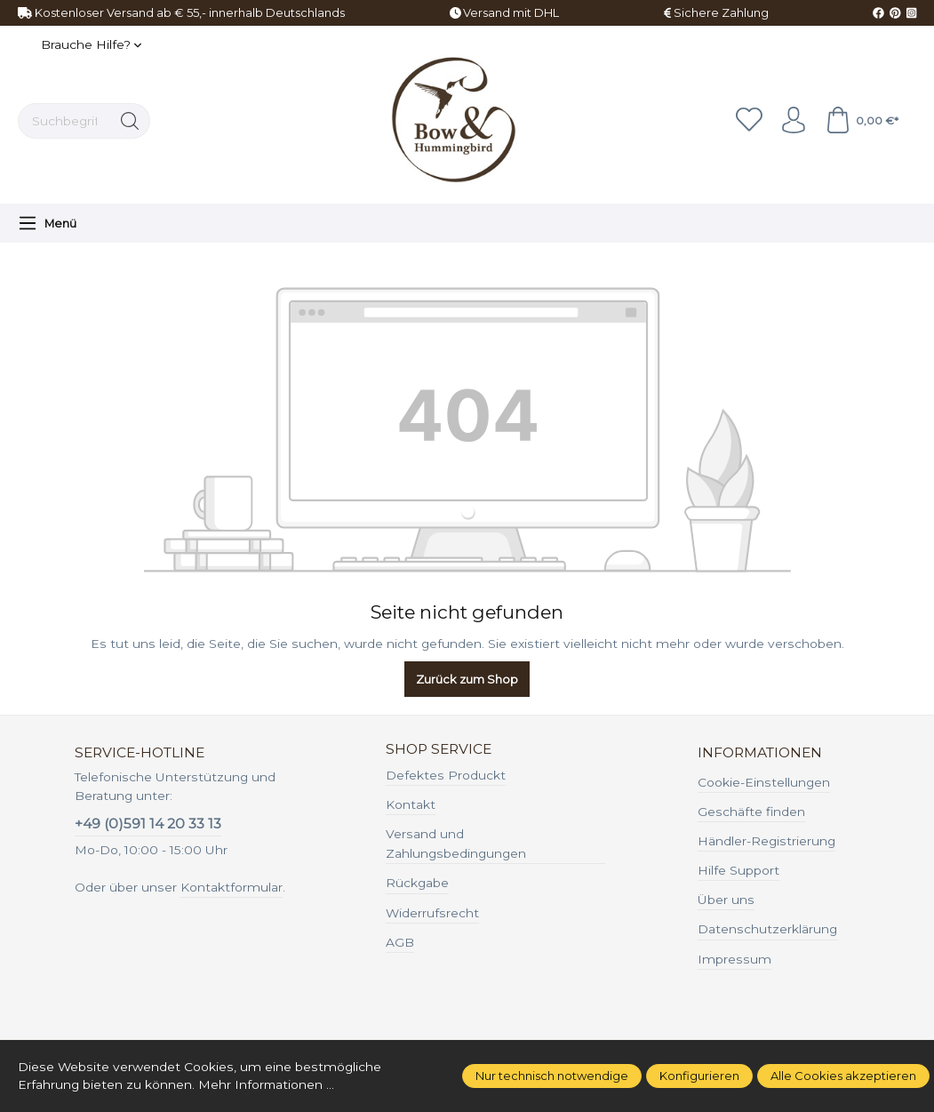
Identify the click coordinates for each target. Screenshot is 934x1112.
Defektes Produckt (446, 775)
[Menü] (47, 223)
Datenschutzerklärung (767, 929)
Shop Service (438, 749)
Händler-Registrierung (766, 841)
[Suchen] (130, 121)
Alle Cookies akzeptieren (843, 1075)
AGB (400, 942)
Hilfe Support (738, 870)
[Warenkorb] (861, 121)
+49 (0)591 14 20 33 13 (148, 823)
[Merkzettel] (749, 121)
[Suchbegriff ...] (64, 121)
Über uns (726, 899)
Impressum (734, 959)
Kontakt (410, 804)
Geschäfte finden (751, 811)
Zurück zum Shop (467, 679)
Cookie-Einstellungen (764, 782)
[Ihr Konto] (793, 121)
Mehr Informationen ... (267, 1084)
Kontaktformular (231, 887)
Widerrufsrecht (432, 913)
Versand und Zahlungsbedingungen (456, 843)
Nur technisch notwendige (551, 1075)
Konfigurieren (699, 1075)
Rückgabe (417, 883)
